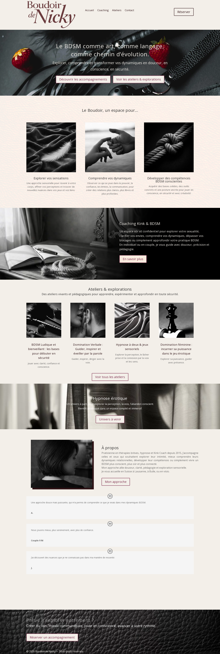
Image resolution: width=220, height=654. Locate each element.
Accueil (89, 10)
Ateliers (116, 10)
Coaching (103, 10)
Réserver (183, 12)
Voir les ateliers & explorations (138, 79)
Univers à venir (110, 419)
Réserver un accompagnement (52, 637)
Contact (129, 10)
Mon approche (116, 482)
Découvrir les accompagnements (83, 79)
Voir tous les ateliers (110, 377)
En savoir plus (133, 259)
